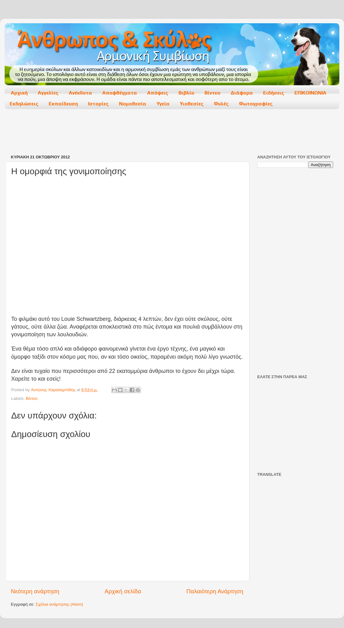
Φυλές (221, 104)
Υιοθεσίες (192, 104)
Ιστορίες (98, 104)
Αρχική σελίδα (123, 591)
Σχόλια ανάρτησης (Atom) (59, 604)
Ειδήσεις (273, 93)
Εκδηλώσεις (24, 104)
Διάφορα (242, 93)
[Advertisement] (171, 132)
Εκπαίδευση (63, 104)
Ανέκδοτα (80, 93)
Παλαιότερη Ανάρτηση (214, 591)
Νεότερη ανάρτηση (35, 591)
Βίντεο (212, 93)
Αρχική (19, 93)
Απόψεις (157, 93)
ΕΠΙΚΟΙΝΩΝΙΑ (310, 93)
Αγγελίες (48, 93)
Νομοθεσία (132, 104)
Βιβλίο (186, 93)
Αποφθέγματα (119, 93)
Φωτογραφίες (256, 104)
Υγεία (163, 104)
